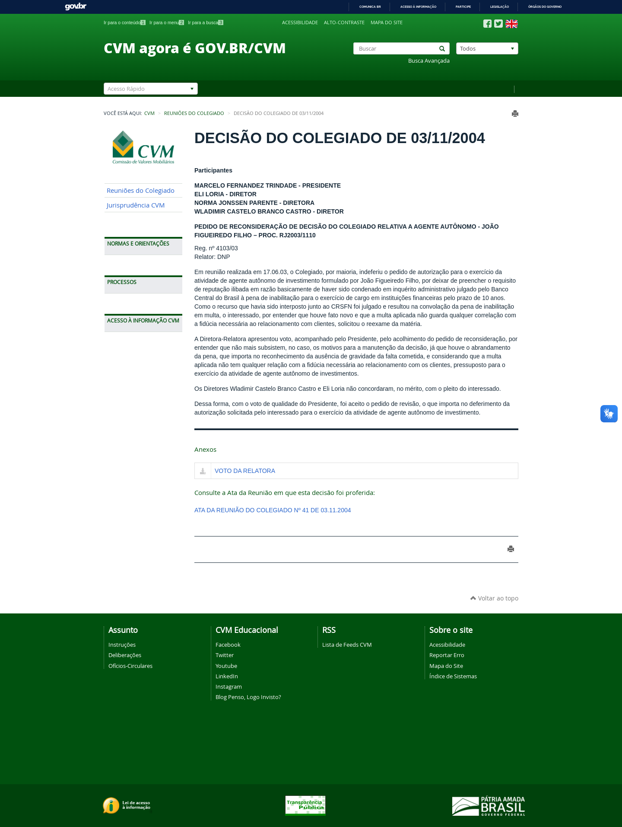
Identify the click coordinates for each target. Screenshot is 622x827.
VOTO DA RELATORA (245, 470)
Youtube (226, 666)
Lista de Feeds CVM (347, 644)
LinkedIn (227, 676)
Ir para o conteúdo (125, 22)
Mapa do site (387, 22)
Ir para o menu (166, 22)
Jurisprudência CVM (136, 205)
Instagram (229, 686)
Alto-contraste (344, 22)
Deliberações (124, 655)
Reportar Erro (446, 655)
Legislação (499, 7)
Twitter (225, 655)
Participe (463, 7)
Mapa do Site (446, 666)
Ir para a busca (205, 22)
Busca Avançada (429, 60)
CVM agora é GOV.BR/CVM (195, 47)
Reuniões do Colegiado (194, 113)
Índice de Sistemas (453, 676)
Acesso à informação (418, 7)
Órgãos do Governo (545, 7)
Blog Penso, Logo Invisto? (248, 697)
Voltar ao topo (494, 598)
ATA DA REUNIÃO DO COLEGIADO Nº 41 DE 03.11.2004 (272, 510)
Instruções (122, 644)
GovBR (75, 7)
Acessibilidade (300, 22)
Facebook (228, 644)
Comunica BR (370, 7)
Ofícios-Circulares (130, 666)
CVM (149, 113)
